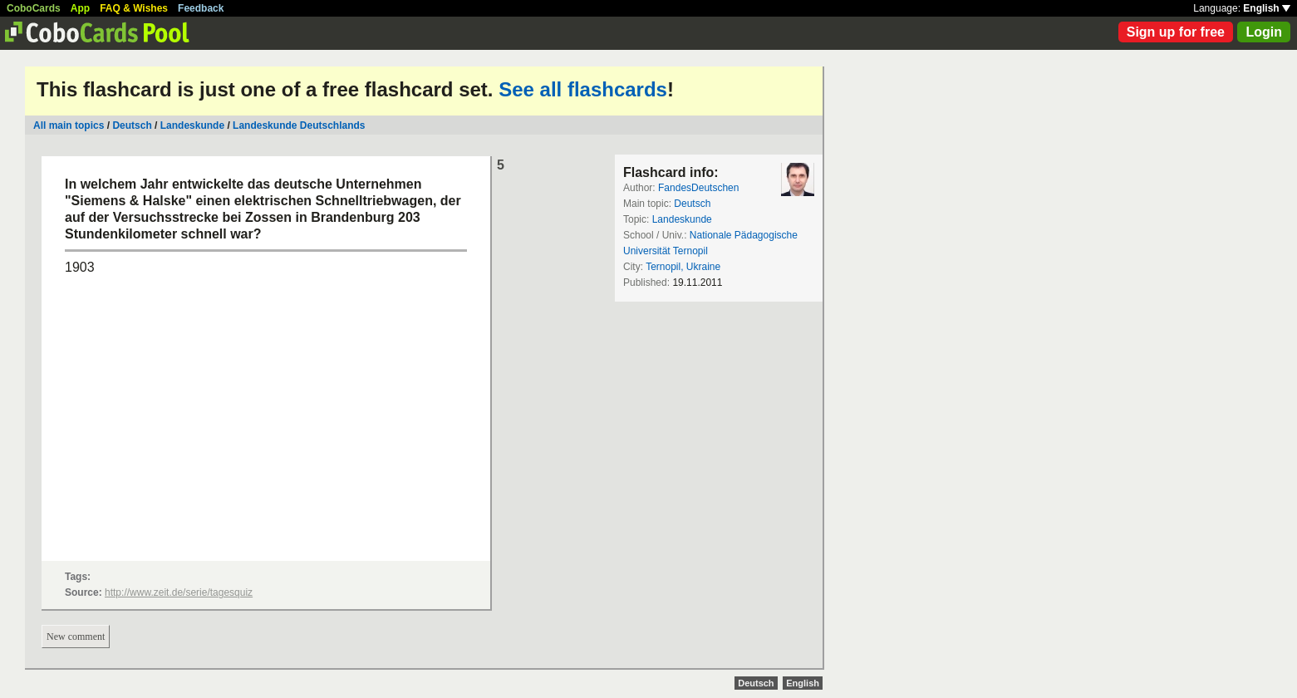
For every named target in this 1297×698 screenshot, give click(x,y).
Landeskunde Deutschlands (299, 125)
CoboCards (34, 8)
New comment (76, 636)
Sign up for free (1176, 32)
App (80, 8)
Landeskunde (192, 125)
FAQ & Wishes (134, 8)
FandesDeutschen (698, 188)
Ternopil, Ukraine (683, 267)
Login (1263, 32)
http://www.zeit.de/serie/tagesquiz (179, 592)
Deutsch (131, 125)
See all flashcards (583, 89)
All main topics (68, 125)
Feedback (201, 8)
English (1266, 8)
